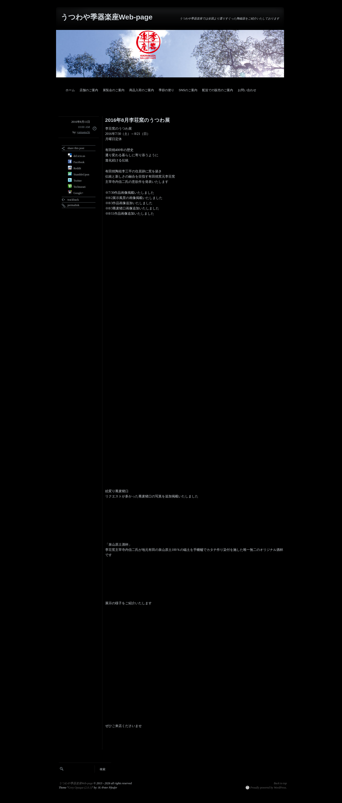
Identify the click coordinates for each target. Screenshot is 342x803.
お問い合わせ (247, 90)
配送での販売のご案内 (217, 90)
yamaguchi (83, 132)
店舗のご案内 (89, 90)
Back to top (280, 783)
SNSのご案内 (188, 90)
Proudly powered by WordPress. (268, 787)
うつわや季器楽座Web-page (107, 17)
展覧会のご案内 (113, 90)
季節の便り (166, 90)
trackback (73, 199)
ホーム (70, 90)
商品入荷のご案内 (141, 90)
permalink (73, 205)
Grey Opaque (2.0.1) (80, 787)
